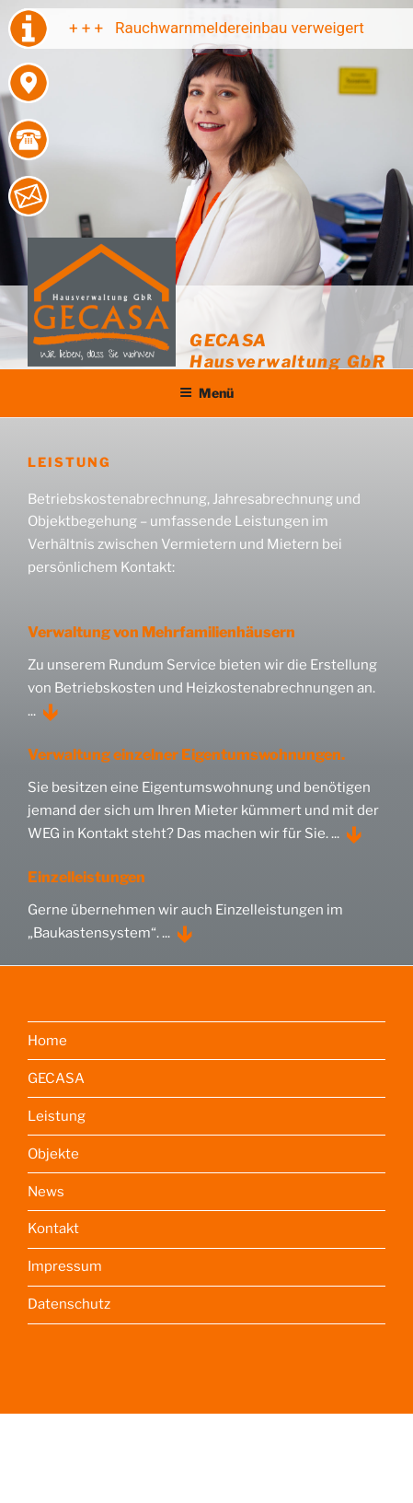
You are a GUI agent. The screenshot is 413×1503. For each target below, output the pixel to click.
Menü (206, 393)
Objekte (53, 1154)
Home (47, 1040)
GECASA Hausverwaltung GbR (287, 350)
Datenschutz (69, 1304)
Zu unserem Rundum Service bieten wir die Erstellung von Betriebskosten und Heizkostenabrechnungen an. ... (202, 688)
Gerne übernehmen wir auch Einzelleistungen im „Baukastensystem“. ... (185, 921)
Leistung (57, 1116)
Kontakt (53, 1228)
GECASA (56, 1078)
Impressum (65, 1266)
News (46, 1191)
